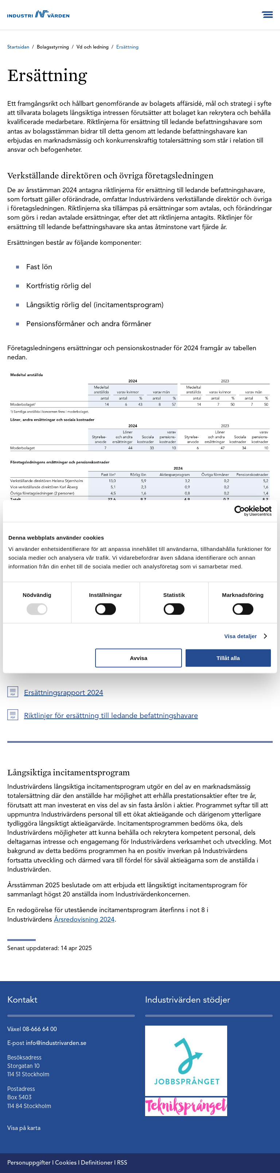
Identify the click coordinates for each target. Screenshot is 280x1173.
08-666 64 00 (40, 1030)
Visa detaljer (240, 636)
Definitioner (97, 1163)
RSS (122, 1163)
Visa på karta (23, 1128)
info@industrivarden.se (56, 1043)
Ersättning (127, 47)
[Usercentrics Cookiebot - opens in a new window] (240, 510)
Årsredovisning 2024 (84, 920)
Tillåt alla (228, 658)
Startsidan (18, 47)
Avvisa (138, 658)
